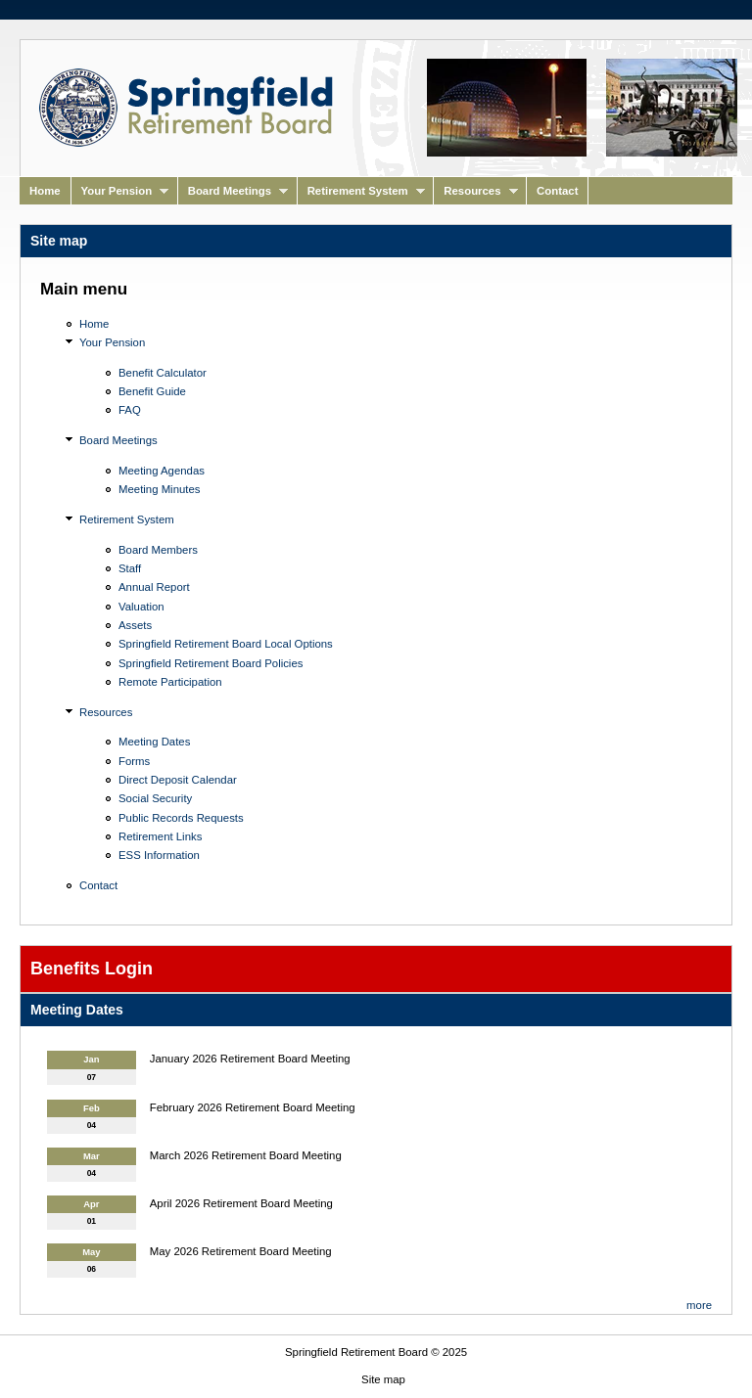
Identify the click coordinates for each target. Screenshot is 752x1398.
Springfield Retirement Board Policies (210, 663)
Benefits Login (91, 968)
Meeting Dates (154, 741)
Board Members (158, 550)
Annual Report (154, 587)
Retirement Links (160, 836)
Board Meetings (233, 194)
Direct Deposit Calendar (177, 780)
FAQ (129, 410)
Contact (557, 191)
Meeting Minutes (159, 489)
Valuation (141, 606)
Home (45, 191)
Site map (383, 1379)
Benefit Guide (152, 391)
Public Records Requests (181, 818)
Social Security (155, 798)
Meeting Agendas (161, 470)
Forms (134, 761)
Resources (475, 194)
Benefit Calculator (162, 373)
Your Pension (120, 194)
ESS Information (159, 855)
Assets (135, 625)
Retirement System (361, 194)
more (699, 1305)
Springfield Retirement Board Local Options (225, 644)
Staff (129, 568)
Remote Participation (170, 682)
